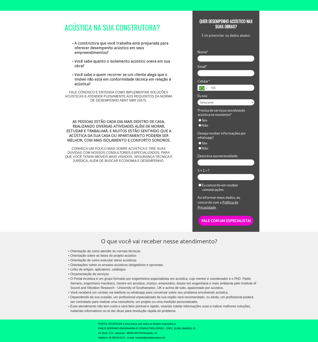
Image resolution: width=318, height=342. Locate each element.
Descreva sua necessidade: (218, 156)
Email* (202, 66)
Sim (203, 120)
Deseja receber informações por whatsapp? (222, 135)
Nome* (203, 52)
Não (203, 125)
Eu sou (202, 96)
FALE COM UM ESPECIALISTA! (226, 221)
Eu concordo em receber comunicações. (218, 187)
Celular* (204, 81)
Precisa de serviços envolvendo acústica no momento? (221, 112)
